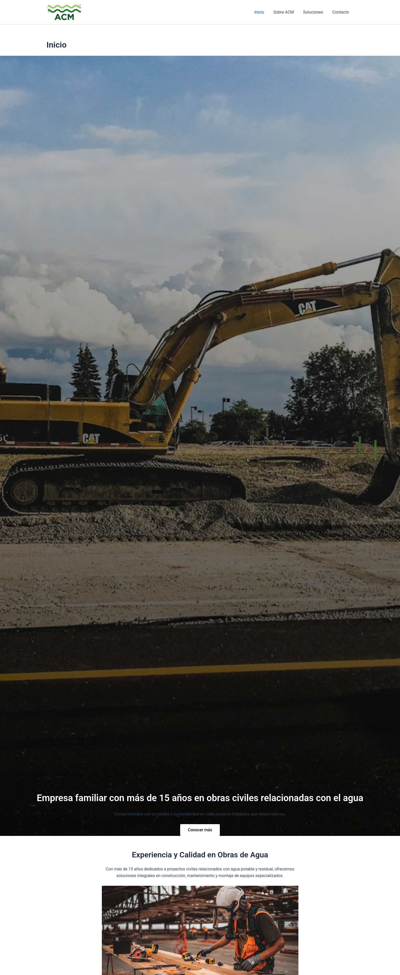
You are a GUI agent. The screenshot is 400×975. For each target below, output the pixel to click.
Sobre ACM (286, 12)
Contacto (341, 12)
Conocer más (200, 829)
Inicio (263, 12)
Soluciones (315, 12)
